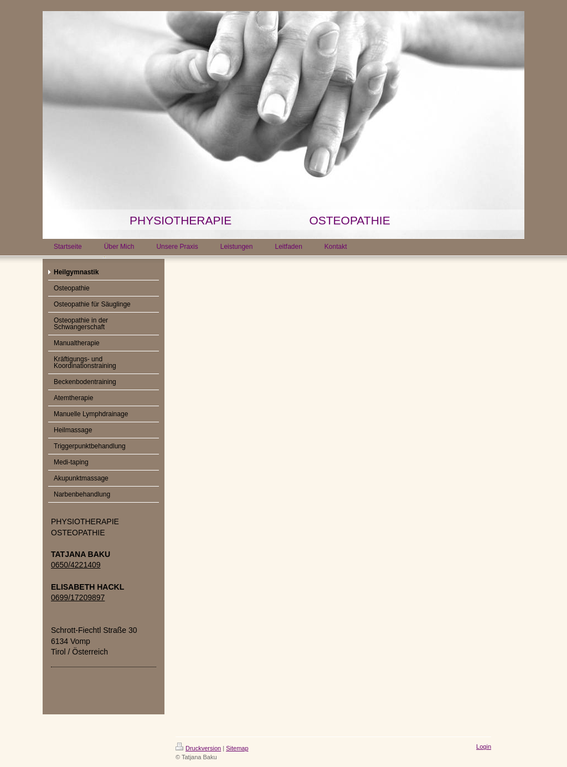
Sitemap (237, 748)
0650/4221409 (76, 564)
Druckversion (198, 748)
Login (483, 746)
